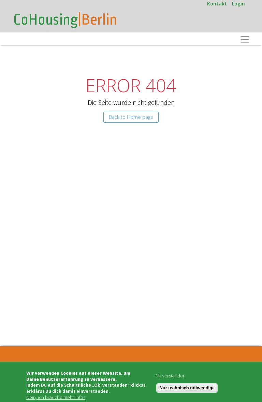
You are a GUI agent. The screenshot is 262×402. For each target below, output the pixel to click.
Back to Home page (131, 117)
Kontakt (217, 3)
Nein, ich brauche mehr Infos (55, 397)
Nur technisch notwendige (187, 387)
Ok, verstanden (170, 376)
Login (238, 3)
